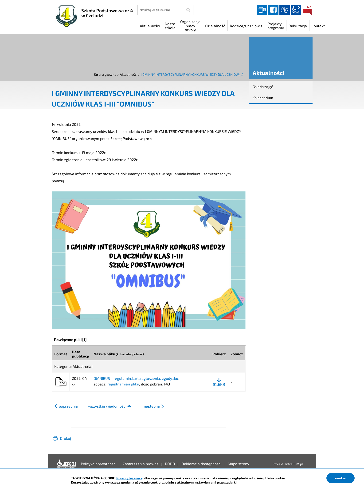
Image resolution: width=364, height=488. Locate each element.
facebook (273, 10)
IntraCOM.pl (294, 464)
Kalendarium (263, 97)
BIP (307, 10)
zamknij (341, 478)
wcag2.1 (296, 10)
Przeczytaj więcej (130, 478)
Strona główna (105, 74)
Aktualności (128, 74)
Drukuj (65, 438)
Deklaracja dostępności (66, 464)
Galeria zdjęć (263, 86)
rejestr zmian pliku (123, 384)
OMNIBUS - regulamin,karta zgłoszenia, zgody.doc (136, 378)
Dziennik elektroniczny (262, 10)
